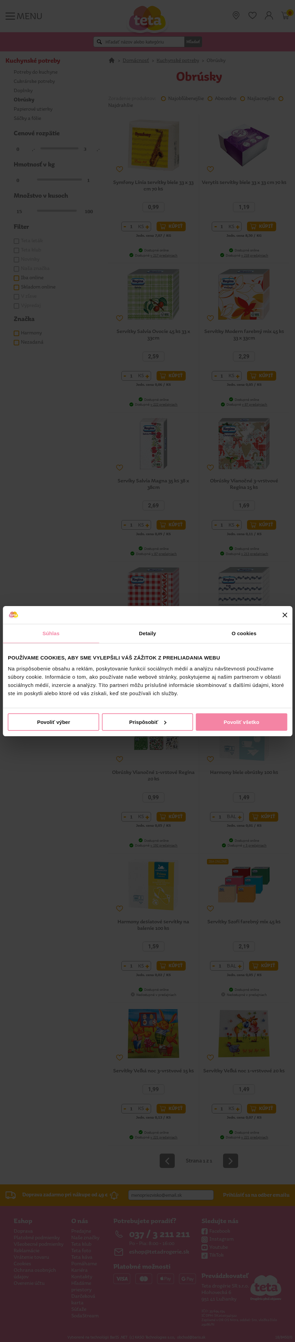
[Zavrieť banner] (284, 615)
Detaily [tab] (147, 633)
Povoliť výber (53, 722)
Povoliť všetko (241, 722)
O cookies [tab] (244, 633)
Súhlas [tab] (51, 633)
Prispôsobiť (148, 722)
